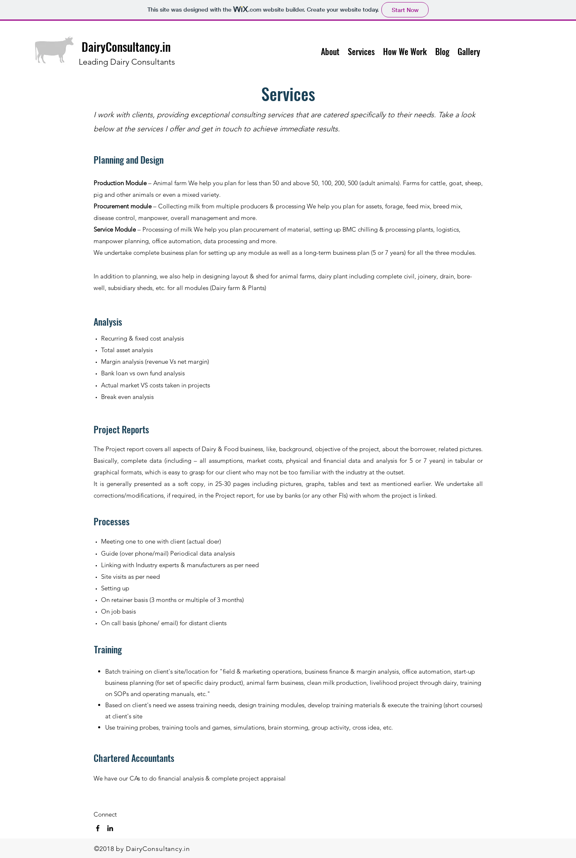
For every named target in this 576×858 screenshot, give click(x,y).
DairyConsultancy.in (126, 46)
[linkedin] (110, 828)
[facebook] (98, 828)
